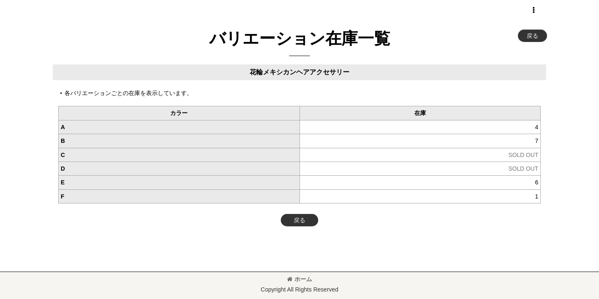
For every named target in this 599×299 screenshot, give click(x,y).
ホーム (299, 279)
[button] (533, 10)
